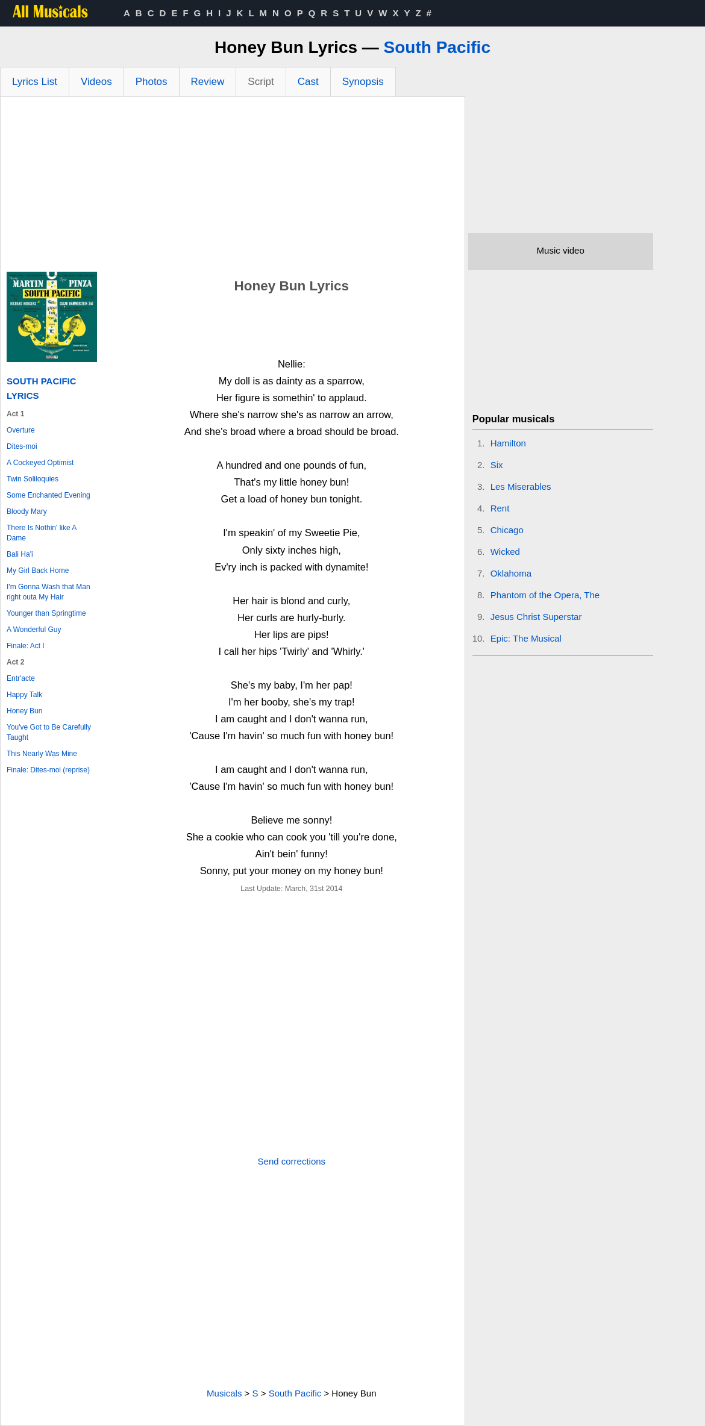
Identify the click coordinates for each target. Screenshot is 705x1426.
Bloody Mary (27, 511)
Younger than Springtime (46, 613)
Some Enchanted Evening (48, 495)
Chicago (507, 530)
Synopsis (363, 81)
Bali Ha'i (20, 554)
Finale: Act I (26, 646)
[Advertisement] (233, 187)
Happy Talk (24, 694)
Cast (308, 81)
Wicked (505, 551)
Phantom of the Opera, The (545, 595)
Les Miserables (520, 486)
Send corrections (292, 1161)
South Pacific (437, 47)
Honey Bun (24, 711)
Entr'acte (21, 678)
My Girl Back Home (38, 570)
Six (496, 465)
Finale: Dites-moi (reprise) (48, 770)
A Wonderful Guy (34, 629)
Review (208, 81)
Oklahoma (510, 573)
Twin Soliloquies (32, 479)
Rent (500, 508)
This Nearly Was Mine (42, 753)
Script (261, 81)
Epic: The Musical (526, 638)
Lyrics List (34, 81)
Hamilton (508, 443)
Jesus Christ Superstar (536, 616)
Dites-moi (22, 446)
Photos (152, 81)
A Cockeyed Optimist (40, 462)
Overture (21, 430)
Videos (96, 81)
